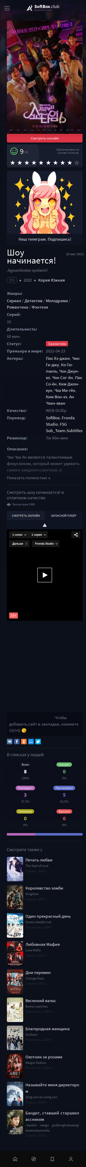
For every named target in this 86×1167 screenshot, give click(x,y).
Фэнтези (40, 307)
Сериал (14, 300)
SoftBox (53, 417)
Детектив (33, 300)
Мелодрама (57, 300)
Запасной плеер (63, 516)
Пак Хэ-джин (58, 358)
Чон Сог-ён (62, 377)
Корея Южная (51, 280)
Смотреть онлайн (45, 138)
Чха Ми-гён (64, 390)
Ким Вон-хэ (56, 396)
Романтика (17, 307)
